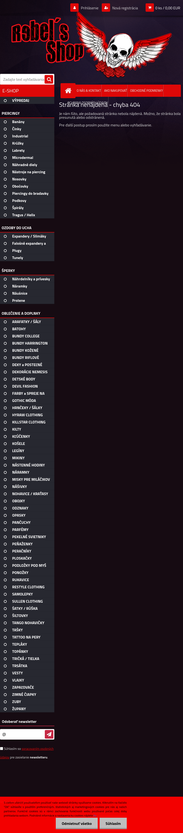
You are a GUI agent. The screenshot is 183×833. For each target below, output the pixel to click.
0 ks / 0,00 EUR (167, 8)
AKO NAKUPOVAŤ (115, 90)
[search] (49, 79)
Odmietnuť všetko (77, 823)
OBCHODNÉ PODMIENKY (146, 90)
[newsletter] (49, 734)
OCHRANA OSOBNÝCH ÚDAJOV (87, 102)
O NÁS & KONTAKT (89, 90)
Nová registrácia (125, 8)
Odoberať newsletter (19, 721)
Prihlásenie (89, 8)
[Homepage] (69, 91)
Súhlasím (113, 823)
